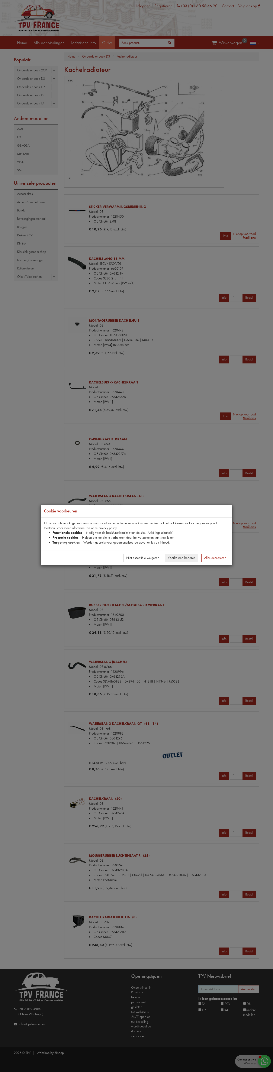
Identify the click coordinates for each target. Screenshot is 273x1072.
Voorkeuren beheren (182, 558)
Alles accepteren (215, 558)
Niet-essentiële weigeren (142, 558)
